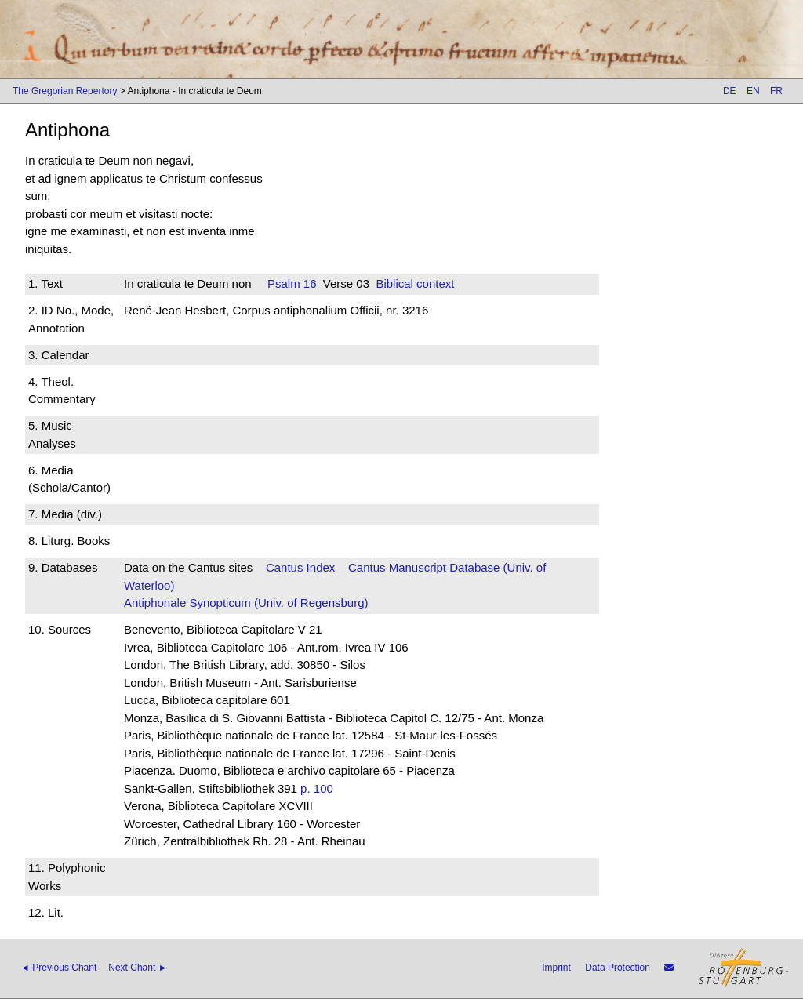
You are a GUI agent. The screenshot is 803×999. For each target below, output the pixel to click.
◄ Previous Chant (58, 967)
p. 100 (316, 788)
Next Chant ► (137, 967)
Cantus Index (300, 567)
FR (776, 90)
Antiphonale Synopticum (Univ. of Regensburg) (246, 602)
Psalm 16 (292, 283)
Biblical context (415, 283)
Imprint (556, 967)
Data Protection (617, 967)
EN (753, 90)
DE (729, 90)
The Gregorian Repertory (65, 90)
